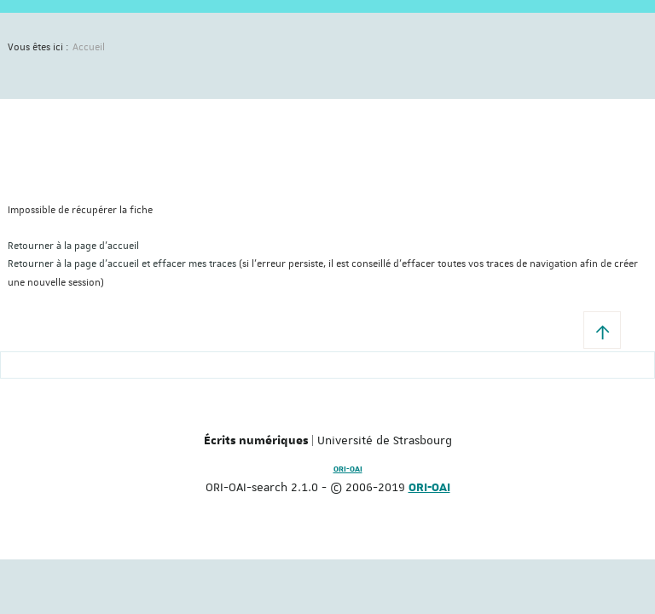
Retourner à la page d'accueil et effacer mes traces (122, 264)
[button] (602, 330)
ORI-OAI (347, 469)
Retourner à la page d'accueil (73, 246)
